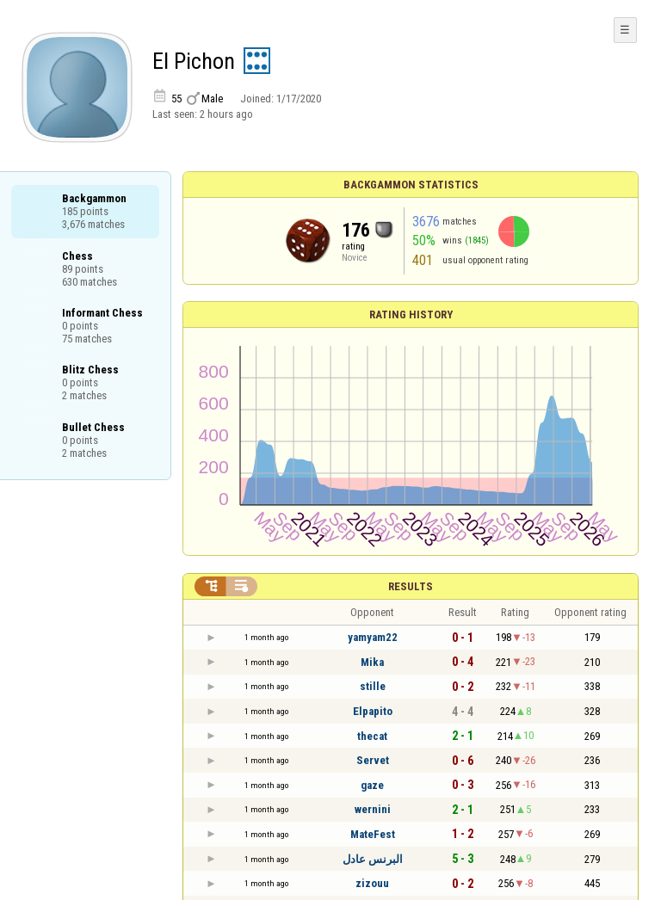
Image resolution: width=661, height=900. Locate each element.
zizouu (372, 883)
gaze (372, 785)
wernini (373, 809)
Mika (372, 662)
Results (410, 586)
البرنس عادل (373, 859)
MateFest (372, 834)
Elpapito (372, 711)
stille (373, 686)
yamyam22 (373, 637)
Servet (372, 760)
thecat (372, 736)
